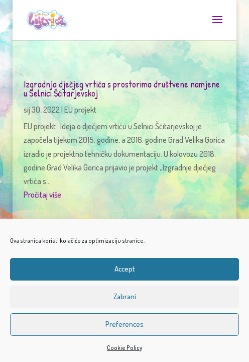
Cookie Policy (124, 347)
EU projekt (80, 110)
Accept (124, 269)
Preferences (124, 324)
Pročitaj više (42, 195)
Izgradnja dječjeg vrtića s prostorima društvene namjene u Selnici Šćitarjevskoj (122, 89)
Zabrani (124, 296)
